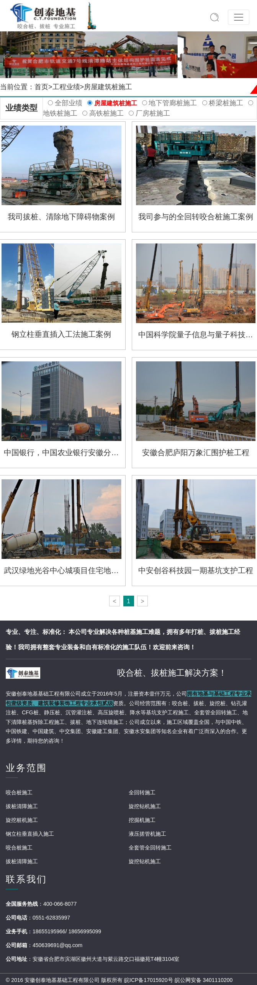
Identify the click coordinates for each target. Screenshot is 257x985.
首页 (41, 87)
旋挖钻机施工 (145, 806)
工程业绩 (66, 87)
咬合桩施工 (19, 792)
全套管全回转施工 (150, 848)
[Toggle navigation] (238, 17)
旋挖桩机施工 (22, 820)
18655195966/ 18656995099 (67, 931)
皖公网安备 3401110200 (204, 980)
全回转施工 (142, 792)
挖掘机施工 (142, 820)
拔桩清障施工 (22, 806)
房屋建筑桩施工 (108, 87)
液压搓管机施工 (147, 834)
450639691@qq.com (57, 945)
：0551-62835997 (48, 918)
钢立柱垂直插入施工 (30, 834)
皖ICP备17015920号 (148, 980)
